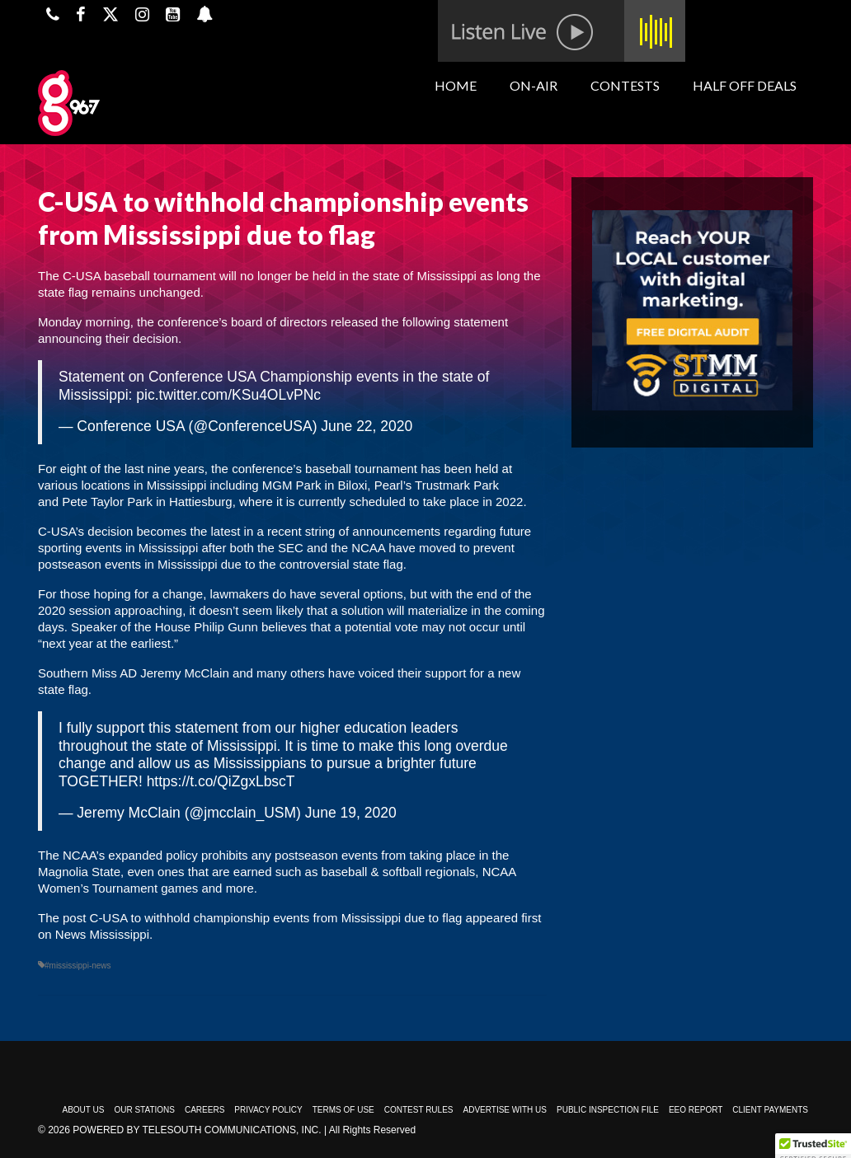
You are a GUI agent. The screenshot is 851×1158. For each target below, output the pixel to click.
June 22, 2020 (366, 426)
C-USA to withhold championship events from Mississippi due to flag (276, 918)
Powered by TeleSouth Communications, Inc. (197, 1130)
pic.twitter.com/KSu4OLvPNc (228, 395)
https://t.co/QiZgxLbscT (221, 781)
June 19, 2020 (351, 812)
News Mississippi (102, 934)
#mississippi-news (78, 965)
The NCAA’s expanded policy (118, 855)
